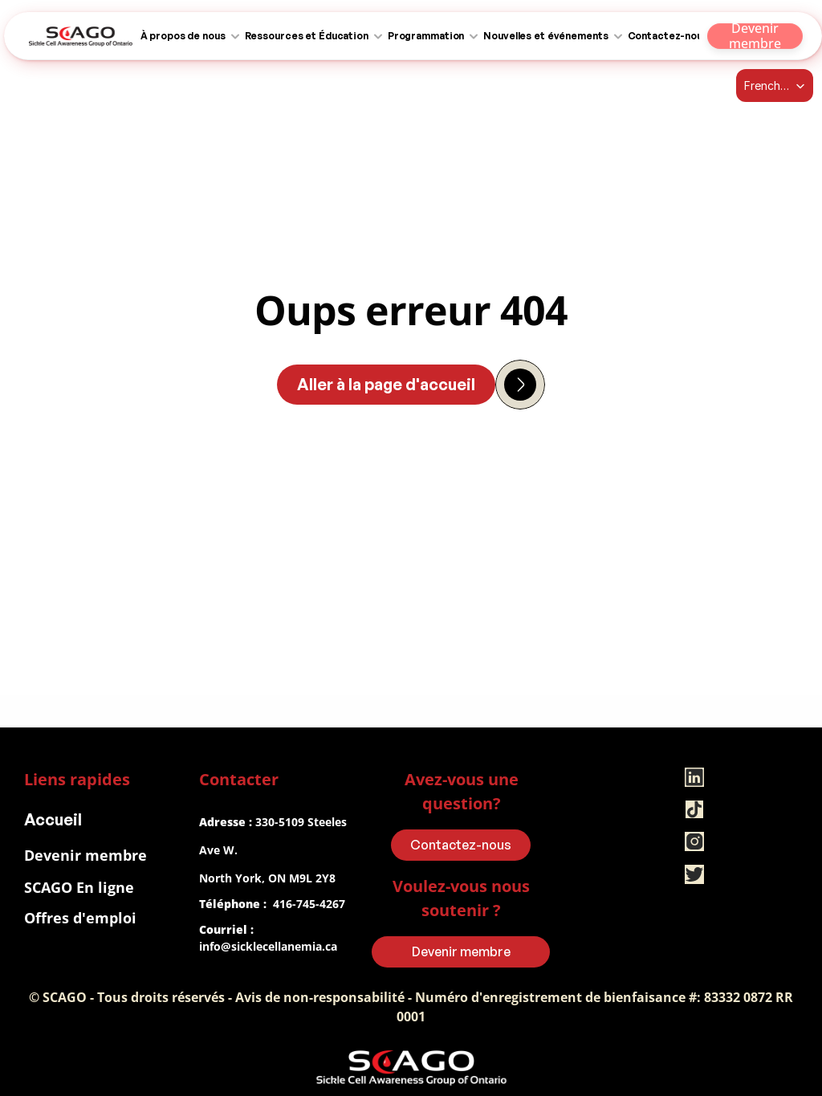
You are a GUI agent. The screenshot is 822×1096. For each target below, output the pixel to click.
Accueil (53, 819)
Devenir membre (85, 855)
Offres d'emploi (80, 917)
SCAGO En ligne (79, 887)
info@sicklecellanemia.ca (268, 946)
